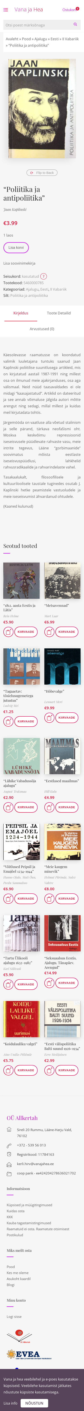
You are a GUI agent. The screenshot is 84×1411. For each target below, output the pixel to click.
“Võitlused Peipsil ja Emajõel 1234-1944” (19, 869)
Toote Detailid (59, 313)
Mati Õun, (29, 877)
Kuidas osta (15, 1211)
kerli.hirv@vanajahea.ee (35, 1164)
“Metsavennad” (56, 605)
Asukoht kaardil (19, 1278)
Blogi (11, 1284)
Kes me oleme (17, 1272)
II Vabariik (70, 38)
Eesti (55, 38)
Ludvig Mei (10, 705)
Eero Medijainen (55, 1054)
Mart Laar (51, 616)
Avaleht (12, 38)
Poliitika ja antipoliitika (29, 295)
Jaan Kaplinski (14, 209)
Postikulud (15, 1235)
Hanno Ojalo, (12, 877)
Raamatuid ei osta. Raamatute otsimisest (38, 1229)
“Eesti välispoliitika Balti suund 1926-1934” (62, 1046)
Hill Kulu (50, 791)
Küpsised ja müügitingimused (29, 1205)
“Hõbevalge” (54, 691)
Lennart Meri (53, 702)
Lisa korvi (16, 247)
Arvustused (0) (42, 328)
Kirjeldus (20, 313)
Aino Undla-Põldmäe (17, 1054)
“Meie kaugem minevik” (55, 869)
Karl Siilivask (12, 969)
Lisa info (10, 1403)
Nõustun (34, 1403)
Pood (26, 38)
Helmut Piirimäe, (56, 877)
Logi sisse (14, 1316)
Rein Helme (11, 616)
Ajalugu (40, 38)
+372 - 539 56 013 (31, 1145)
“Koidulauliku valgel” (20, 1043)
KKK (10, 1217)
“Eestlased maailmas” (61, 780)
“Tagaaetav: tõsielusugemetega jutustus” (18, 696)
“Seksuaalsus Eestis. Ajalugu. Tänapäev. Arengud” (60, 963)
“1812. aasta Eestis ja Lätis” (19, 607)
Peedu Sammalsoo (15, 883)
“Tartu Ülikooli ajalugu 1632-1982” (17, 960)
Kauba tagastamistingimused (29, 1223)
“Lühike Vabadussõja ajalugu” (19, 783)
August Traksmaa (14, 791)
